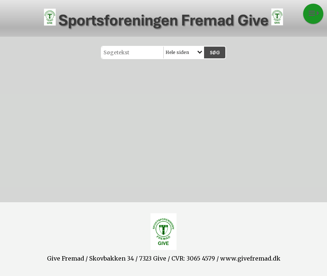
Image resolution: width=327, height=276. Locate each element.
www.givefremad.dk (250, 258)
